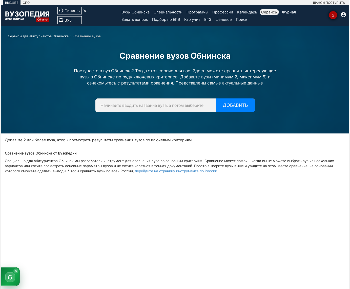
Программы (197, 12)
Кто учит (192, 19)
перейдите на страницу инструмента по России (176, 171)
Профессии (222, 12)
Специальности (168, 12)
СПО (26, 3)
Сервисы (269, 12)
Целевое (224, 19)
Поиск (241, 19)
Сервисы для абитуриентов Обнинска (38, 36)
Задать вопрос (134, 19)
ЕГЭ (208, 19)
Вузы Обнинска (135, 12)
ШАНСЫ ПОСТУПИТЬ (329, 3)
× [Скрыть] (16, 270)
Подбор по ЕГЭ (166, 19)
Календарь (247, 12)
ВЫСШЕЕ (11, 3)
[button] (10, 276)
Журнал (289, 12)
